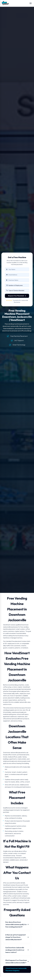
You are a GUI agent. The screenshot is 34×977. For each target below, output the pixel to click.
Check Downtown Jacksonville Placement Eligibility (16, 969)
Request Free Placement (17, 296)
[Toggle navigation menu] (30, 3)
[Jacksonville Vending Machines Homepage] (5, 4)
